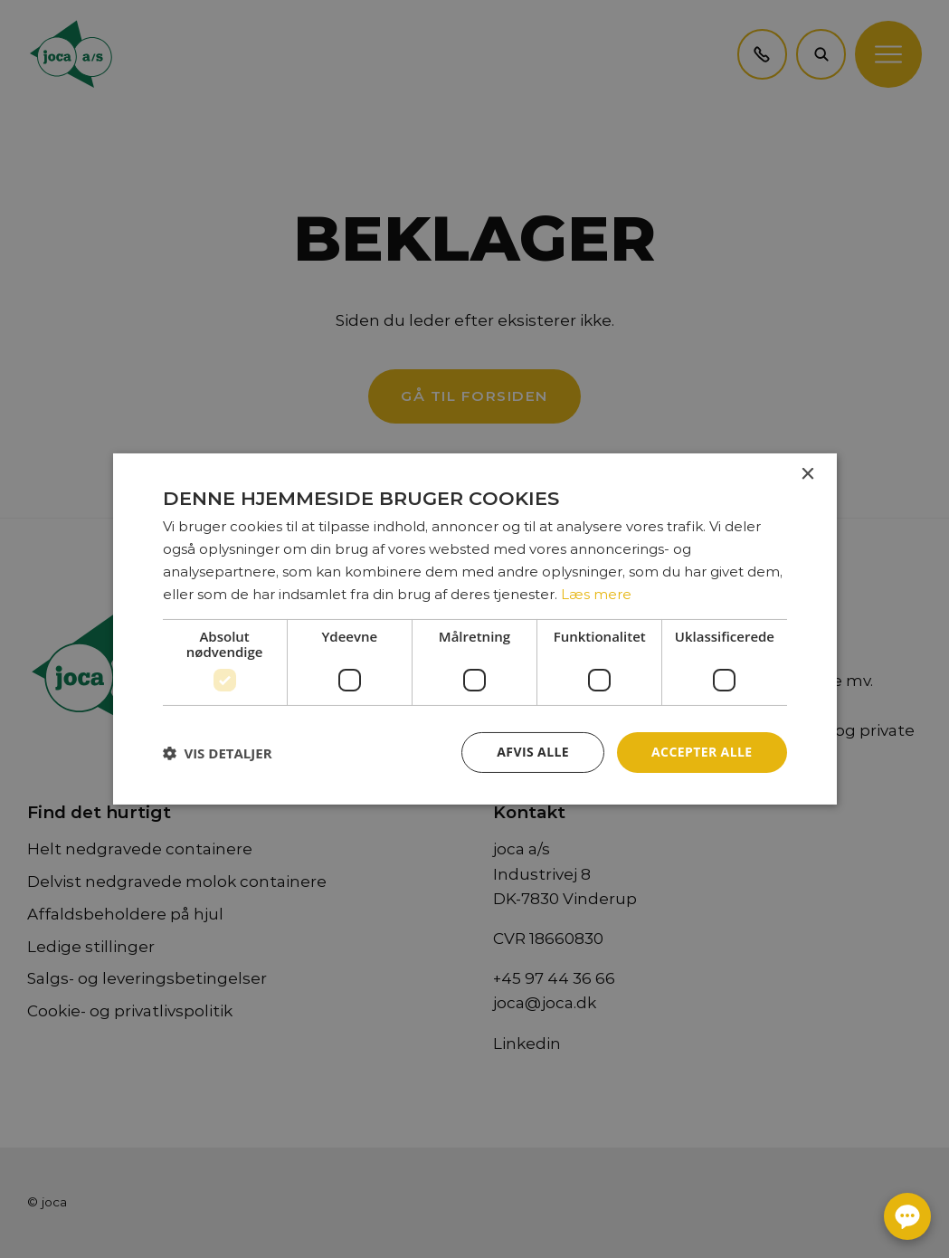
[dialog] (474, 629)
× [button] (807, 474)
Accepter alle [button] (701, 751)
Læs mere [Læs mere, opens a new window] (596, 594)
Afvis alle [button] (533, 751)
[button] (217, 753)
